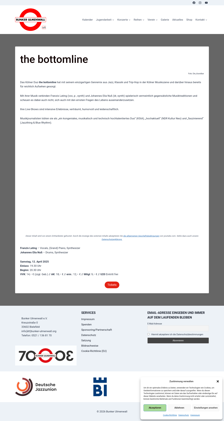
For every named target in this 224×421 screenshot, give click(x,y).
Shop (189, 19)
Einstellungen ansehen (206, 407)
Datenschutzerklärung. (112, 239)
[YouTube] (206, 2)
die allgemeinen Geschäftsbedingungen (141, 236)
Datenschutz (183, 415)
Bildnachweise (89, 345)
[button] (217, 381)
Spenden (86, 324)
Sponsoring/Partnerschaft (96, 329)
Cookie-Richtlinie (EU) (94, 351)
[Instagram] (200, 2)
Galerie (165, 19)
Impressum (195, 415)
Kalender (87, 19)
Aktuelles (177, 19)
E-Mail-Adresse (154, 323)
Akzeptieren (155, 407)
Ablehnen (179, 407)
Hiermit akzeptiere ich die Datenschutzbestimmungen (175, 334)
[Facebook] (194, 2)
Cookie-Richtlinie (170, 415)
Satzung (86, 340)
